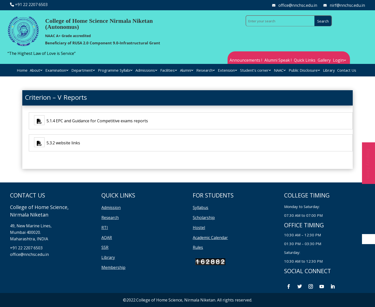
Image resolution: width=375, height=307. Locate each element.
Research (204, 70)
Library (329, 70)
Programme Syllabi (114, 70)
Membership (113, 267)
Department (82, 70)
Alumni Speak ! (278, 60)
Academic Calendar (210, 237)
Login (338, 60)
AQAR (106, 237)
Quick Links (304, 60)
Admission (111, 207)
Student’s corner (254, 70)
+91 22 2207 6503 (31, 4)
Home (22, 70)
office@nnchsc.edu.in (297, 5)
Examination (55, 70)
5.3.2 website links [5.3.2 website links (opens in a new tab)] (62, 143)
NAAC (278, 70)
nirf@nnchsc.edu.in (347, 5)
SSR (104, 247)
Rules (198, 247)
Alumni (185, 70)
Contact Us (346, 70)
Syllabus (200, 207)
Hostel (199, 227)
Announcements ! (246, 60)
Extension (226, 70)
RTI (104, 227)
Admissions (145, 70)
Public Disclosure (303, 70)
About (35, 70)
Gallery (324, 60)
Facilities (167, 70)
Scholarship (204, 217)
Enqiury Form (368, 163)
